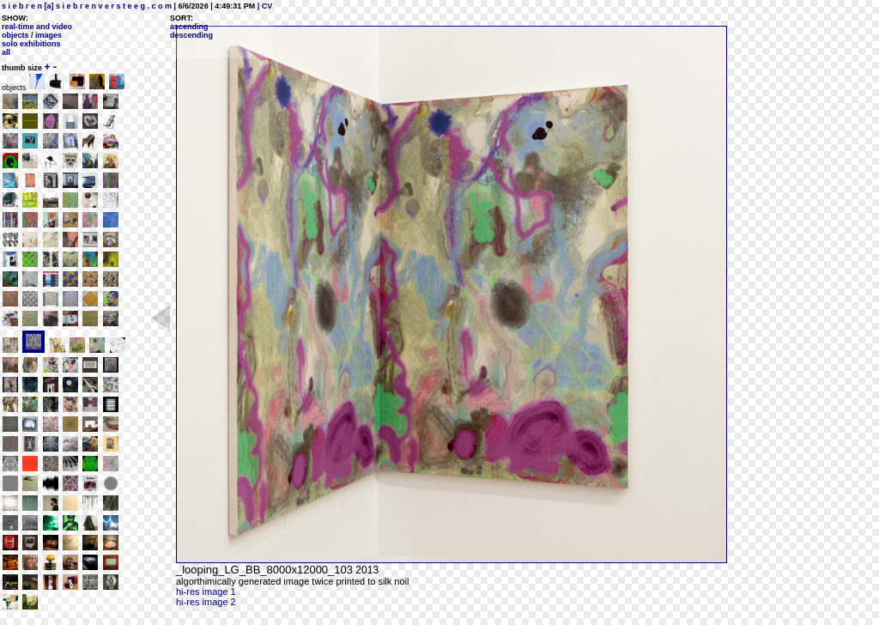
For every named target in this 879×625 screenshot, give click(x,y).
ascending (189, 26)
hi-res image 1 (206, 591)
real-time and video (37, 26)
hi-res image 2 (206, 602)
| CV (263, 6)
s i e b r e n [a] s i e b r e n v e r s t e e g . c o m (87, 6)
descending (191, 35)
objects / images (32, 35)
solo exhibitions (31, 43)
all (6, 52)
